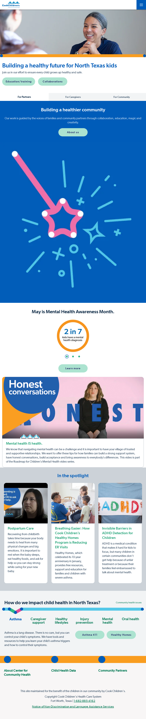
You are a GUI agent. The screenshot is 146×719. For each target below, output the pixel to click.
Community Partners (112, 670)
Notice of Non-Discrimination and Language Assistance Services (73, 706)
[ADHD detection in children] (120, 533)
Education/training (19, 81)
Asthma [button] (15, 616)
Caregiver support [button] (38, 621)
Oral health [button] (130, 619)
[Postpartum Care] (26, 533)
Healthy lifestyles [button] (61, 621)
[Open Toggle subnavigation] (141, 5)
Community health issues (129, 602)
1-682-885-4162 (84, 701)
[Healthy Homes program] (73, 533)
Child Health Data (63, 670)
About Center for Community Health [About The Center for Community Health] (17, 672)
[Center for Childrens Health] (11, 4)
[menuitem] (22, 672)
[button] (73, 48)
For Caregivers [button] (73, 96)
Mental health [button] (107, 621)
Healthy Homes (121, 634)
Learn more (73, 368)
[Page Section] (73, 476)
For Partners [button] (24, 96)
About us (73, 132)
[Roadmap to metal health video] (73, 422)
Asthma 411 (90, 634)
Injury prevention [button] (84, 621)
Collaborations (53, 81)
